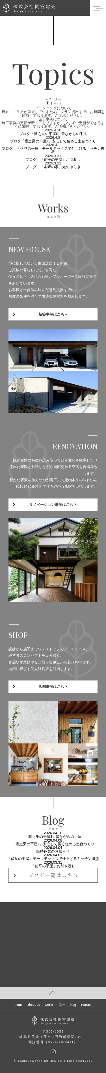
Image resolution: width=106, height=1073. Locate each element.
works (49, 1005)
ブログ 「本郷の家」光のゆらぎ (53, 167)
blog (73, 1005)
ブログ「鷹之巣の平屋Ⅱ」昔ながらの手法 (53, 134)
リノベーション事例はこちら (53, 504)
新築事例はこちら (53, 314)
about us (33, 1005)
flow (62, 1005)
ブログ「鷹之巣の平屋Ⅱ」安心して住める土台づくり (53, 141)
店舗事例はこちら (53, 686)
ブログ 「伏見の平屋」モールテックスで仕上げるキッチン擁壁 (53, 150)
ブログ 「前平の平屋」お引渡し (53, 159)
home (18, 1005)
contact (86, 1005)
